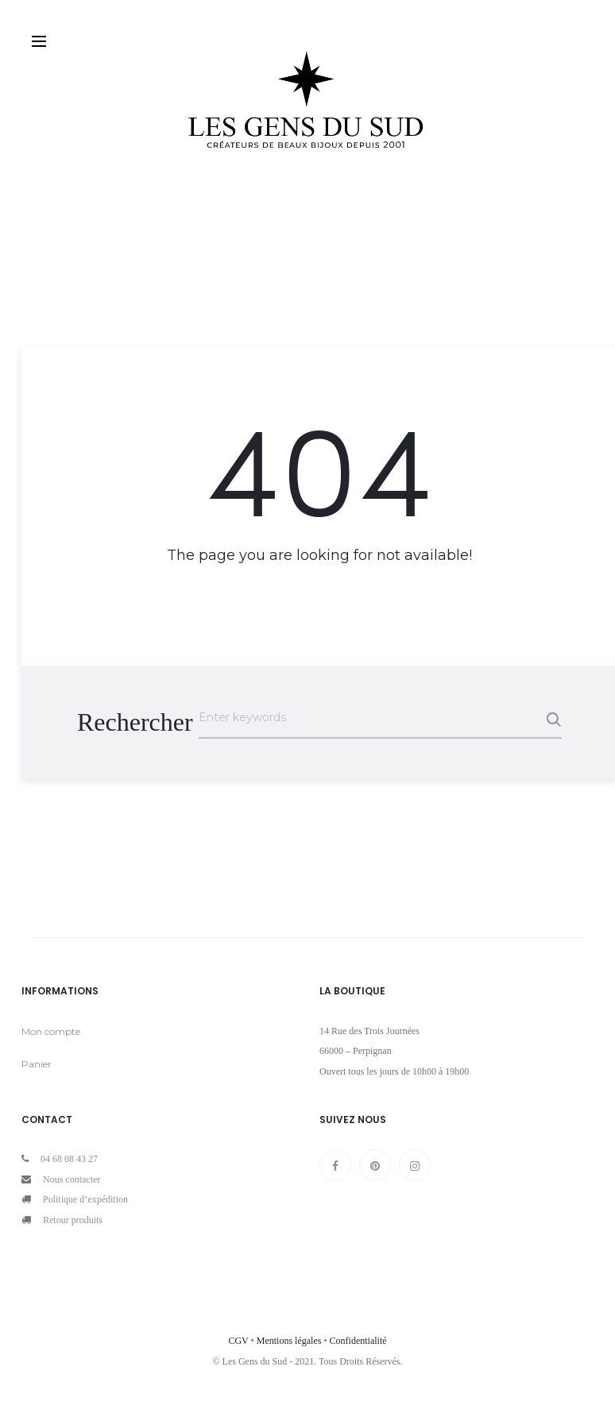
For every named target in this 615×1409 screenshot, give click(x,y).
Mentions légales (289, 1340)
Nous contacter (71, 1179)
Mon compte (50, 1031)
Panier (36, 1064)
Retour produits (72, 1220)
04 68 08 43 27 (69, 1158)
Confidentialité (358, 1340)
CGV (238, 1340)
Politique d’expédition (85, 1199)
